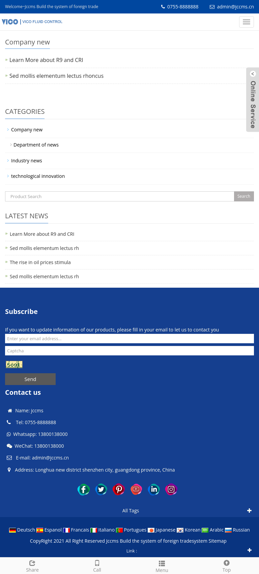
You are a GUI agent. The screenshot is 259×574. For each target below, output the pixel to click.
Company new (26, 129)
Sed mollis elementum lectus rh (44, 248)
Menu (162, 565)
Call (97, 565)
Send (30, 379)
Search (243, 196)
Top (226, 565)
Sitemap (217, 541)
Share (32, 565)
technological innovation (38, 176)
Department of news (36, 144)
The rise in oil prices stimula (40, 262)
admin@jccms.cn (235, 6)
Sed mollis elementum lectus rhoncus (56, 75)
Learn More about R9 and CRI (46, 60)
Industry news (26, 160)
